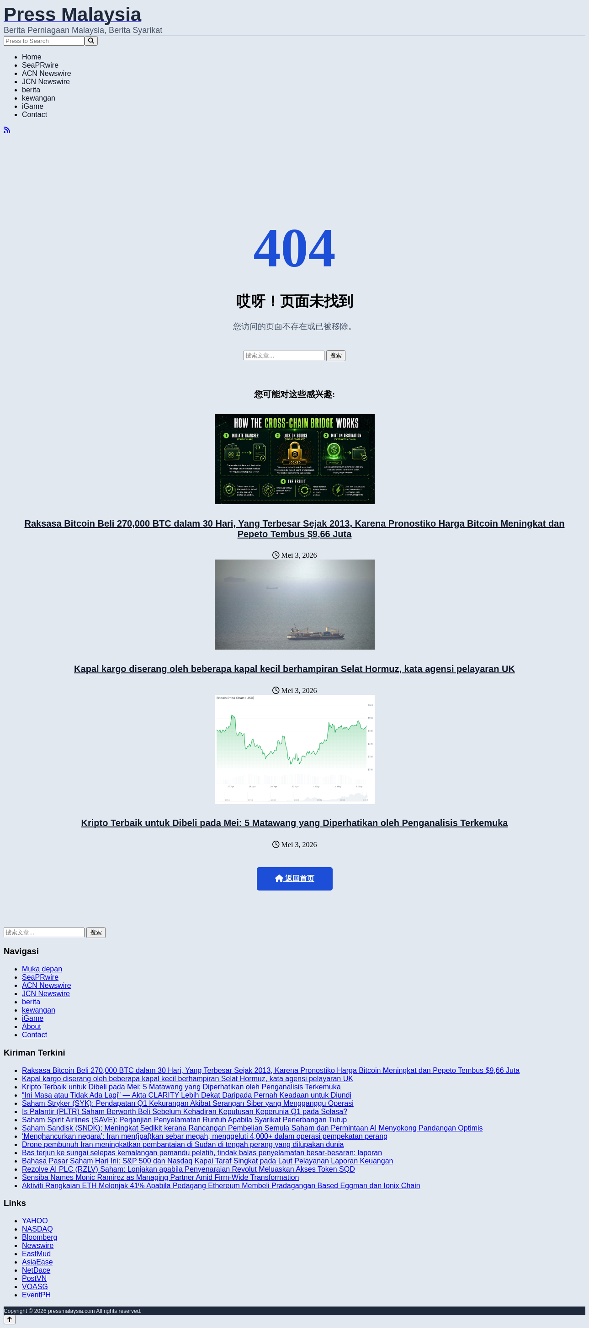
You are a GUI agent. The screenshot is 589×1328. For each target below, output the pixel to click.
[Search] (91, 41)
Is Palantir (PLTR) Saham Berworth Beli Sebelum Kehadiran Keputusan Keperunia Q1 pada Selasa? (184, 1111)
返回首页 (294, 878)
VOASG (35, 1287)
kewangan (38, 98)
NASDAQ (37, 1229)
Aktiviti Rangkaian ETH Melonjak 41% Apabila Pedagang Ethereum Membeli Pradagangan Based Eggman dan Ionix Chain (221, 1185)
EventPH (36, 1295)
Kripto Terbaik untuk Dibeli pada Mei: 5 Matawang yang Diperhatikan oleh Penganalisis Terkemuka (294, 823)
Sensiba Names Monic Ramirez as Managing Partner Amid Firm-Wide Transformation (160, 1177)
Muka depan (42, 969)
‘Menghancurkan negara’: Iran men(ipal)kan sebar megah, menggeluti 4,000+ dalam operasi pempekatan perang (204, 1136)
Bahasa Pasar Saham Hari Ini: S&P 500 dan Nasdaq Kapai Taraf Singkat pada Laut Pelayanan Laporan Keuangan (207, 1161)
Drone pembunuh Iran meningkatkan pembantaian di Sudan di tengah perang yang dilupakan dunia (183, 1144)
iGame (32, 106)
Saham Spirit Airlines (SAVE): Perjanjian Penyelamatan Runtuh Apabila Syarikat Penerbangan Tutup (184, 1120)
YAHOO (35, 1221)
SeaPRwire (40, 65)
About (31, 1026)
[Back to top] (10, 1319)
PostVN (34, 1278)
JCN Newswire (46, 81)
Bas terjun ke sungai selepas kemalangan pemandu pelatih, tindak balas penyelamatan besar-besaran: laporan (202, 1153)
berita (31, 90)
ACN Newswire (46, 73)
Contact (34, 114)
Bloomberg (39, 1237)
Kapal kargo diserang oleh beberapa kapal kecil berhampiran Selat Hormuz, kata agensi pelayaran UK (294, 669)
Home (32, 57)
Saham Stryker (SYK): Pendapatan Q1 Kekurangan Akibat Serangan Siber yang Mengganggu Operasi (188, 1103)
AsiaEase (37, 1262)
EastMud (36, 1254)
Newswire (37, 1245)
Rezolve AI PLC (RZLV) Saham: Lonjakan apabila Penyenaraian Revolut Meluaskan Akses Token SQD (188, 1169)
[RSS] (7, 130)
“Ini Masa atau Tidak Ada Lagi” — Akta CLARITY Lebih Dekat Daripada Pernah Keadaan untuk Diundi (186, 1095)
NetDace (36, 1270)
